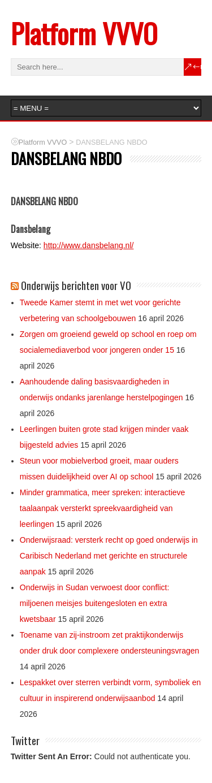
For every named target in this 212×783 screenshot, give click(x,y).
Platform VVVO (84, 33)
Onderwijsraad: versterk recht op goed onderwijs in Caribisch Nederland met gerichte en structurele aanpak (109, 555)
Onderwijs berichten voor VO (76, 285)
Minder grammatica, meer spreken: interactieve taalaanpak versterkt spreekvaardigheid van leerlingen (102, 508)
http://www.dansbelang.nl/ (89, 245)
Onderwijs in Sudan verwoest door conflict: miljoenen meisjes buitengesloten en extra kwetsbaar (95, 603)
